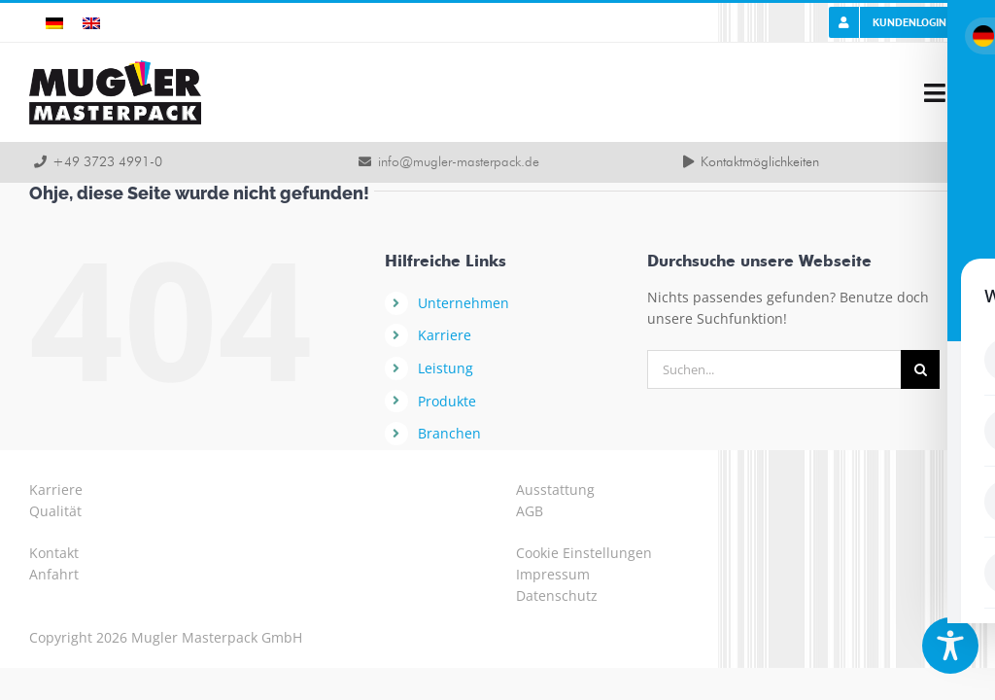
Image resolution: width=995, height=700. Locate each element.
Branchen (449, 433)
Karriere (444, 335)
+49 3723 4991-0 (107, 162)
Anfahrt (54, 574)
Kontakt (54, 552)
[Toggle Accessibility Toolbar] (950, 645)
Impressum (553, 574)
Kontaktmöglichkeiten (760, 162)
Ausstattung (555, 489)
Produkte (447, 401)
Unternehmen (463, 303)
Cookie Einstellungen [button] (584, 552)
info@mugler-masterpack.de (458, 162)
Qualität (55, 511)
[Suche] (920, 369)
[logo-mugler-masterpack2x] (115, 66)
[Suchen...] (774, 369)
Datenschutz (557, 595)
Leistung (445, 368)
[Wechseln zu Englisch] (91, 23)
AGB (529, 511)
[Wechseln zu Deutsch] (54, 23)
